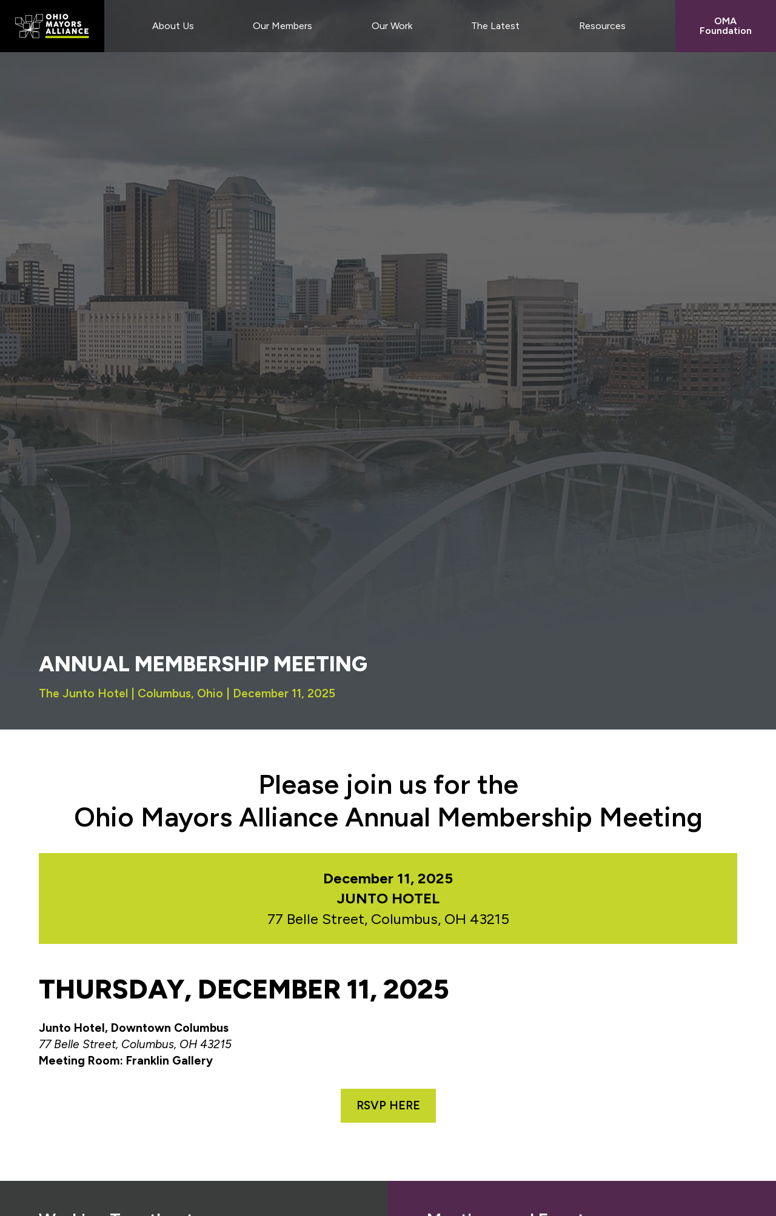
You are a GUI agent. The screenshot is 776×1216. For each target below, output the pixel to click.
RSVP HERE (388, 1105)
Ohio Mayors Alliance (52, 26)
